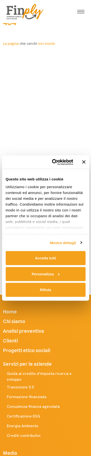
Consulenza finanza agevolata (38, 406)
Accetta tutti (45, 258)
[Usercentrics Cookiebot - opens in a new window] (54, 162)
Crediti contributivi (28, 436)
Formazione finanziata (31, 397)
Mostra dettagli (63, 242)
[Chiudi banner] (83, 162)
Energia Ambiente (27, 426)
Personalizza (46, 274)
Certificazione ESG (28, 416)
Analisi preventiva (30, 331)
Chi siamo (21, 321)
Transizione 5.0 (25, 387)
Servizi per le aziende (32, 364)
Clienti (17, 341)
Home (16, 312)
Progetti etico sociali (33, 350)
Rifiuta (45, 290)
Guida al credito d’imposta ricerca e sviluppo (47, 376)
